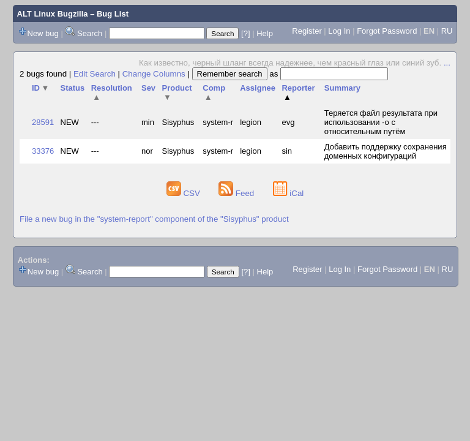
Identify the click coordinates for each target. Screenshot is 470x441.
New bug (43, 33)
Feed (237, 193)
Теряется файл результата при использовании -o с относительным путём (381, 122)
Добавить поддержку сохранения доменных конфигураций (385, 151)
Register (306, 31)
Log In (339, 31)
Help (264, 33)
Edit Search (94, 73)
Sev (148, 87)
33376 (43, 151)
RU (447, 31)
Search (89, 33)
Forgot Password (387, 31)
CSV (184, 193)
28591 (43, 122)
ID (40, 87)
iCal (288, 193)
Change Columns (153, 73)
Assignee (257, 87)
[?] (245, 33)
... (447, 62)
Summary (342, 87)
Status (73, 87)
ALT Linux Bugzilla (52, 13)
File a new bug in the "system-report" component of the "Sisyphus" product (154, 219)
